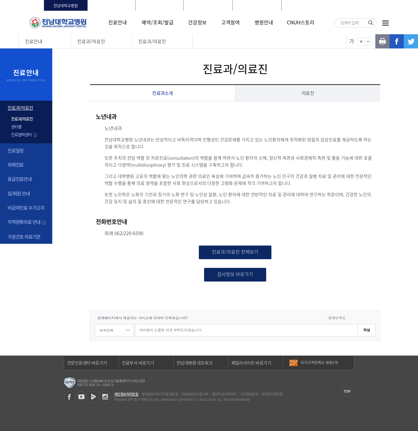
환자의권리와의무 (224, 394)
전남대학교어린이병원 (256, 5)
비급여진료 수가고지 (26, 207)
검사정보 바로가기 (235, 273)
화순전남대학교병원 (111, 5)
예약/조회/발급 (158, 22)
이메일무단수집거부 (195, 394)
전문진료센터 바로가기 (87, 363)
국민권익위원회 (271, 394)
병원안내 (264, 22)
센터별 (16, 126)
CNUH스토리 (300, 22)
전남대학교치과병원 (159, 5)
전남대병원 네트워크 (194, 363)
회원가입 (330, 5)
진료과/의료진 (91, 41)
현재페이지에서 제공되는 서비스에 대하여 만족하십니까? (143, 317)
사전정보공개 (249, 394)
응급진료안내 (20, 178)
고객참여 (230, 22)
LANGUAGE (352, 5)
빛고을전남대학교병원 (208, 5)
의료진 (308, 92)
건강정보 (197, 22)
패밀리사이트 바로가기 (251, 363)
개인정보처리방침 (126, 394)
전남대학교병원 (65, 5)
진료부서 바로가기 (138, 363)
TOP (347, 391)
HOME (296, 5)
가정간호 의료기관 (24, 236)
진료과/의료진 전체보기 (235, 251)
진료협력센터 (24, 134)
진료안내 (117, 22)
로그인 (312, 5)
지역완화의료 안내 (27, 221)
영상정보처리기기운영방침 (160, 394)
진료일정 (16, 150)
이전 (349, 360)
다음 (349, 365)
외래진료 (16, 164)
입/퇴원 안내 (19, 193)
